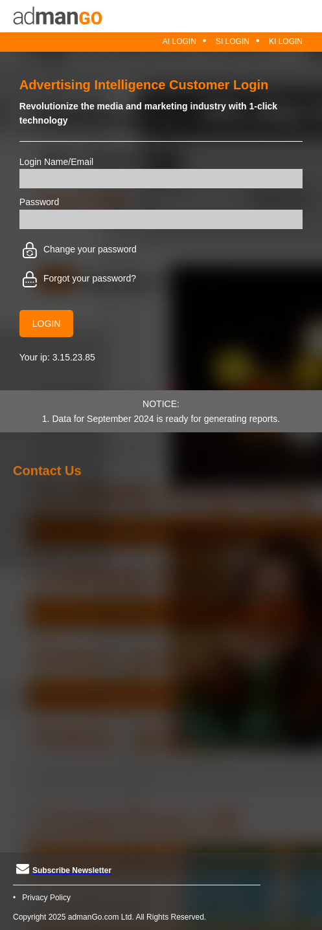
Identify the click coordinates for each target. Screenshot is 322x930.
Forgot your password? (79, 278)
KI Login (286, 41)
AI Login (179, 41)
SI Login (232, 41)
